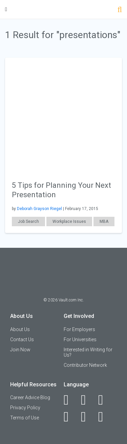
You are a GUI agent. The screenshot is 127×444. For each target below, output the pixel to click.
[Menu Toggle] (6, 9)
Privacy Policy (25, 407)
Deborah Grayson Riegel (39, 208)
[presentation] (63, 115)
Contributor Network (85, 365)
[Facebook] (70, 400)
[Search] (120, 10)
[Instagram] (70, 417)
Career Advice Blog (30, 397)
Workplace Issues (69, 221)
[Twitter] (104, 400)
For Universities (80, 339)
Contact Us (22, 339)
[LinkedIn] (87, 400)
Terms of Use (24, 417)
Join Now (20, 349)
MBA (104, 221)
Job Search (28, 221)
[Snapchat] (104, 417)
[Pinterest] (87, 417)
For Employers (79, 329)
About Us (20, 329)
